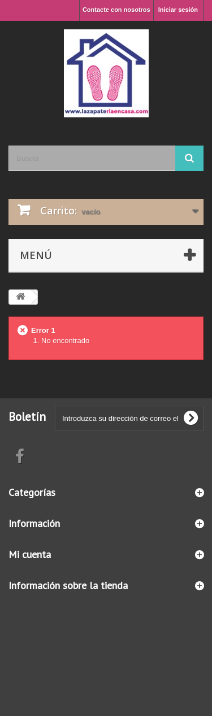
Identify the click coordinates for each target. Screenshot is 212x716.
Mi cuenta (29, 554)
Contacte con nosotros (116, 9)
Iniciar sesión (178, 9)
